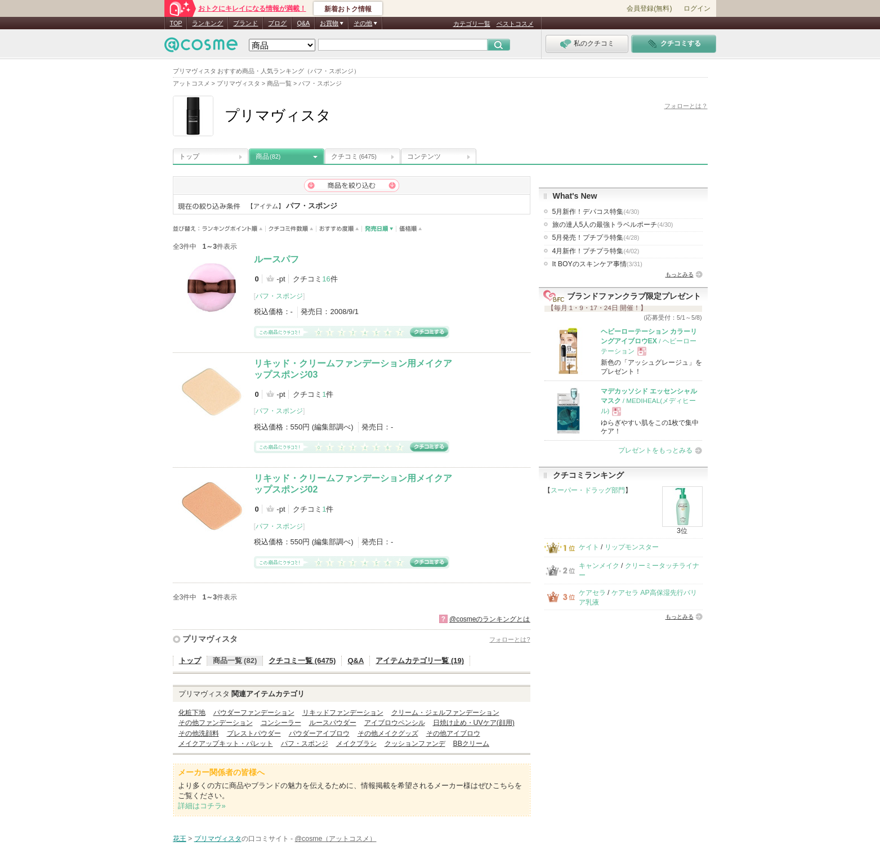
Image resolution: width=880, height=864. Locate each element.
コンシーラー (281, 723)
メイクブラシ (356, 743)
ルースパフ (276, 259)
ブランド (245, 23)
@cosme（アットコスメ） (336, 839)
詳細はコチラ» (202, 806)
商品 (268, 156)
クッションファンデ (415, 743)
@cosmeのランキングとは (489, 619)
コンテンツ (424, 156)
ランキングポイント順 (234, 229)
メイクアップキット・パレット (225, 743)
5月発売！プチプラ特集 (596, 237)
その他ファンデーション (215, 723)
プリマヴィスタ (210, 638)
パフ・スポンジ (279, 296)
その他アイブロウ (453, 733)
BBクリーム (471, 743)
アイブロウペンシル (394, 723)
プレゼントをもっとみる (655, 450)
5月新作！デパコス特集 (596, 212)
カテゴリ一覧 (471, 23)
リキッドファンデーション (342, 713)
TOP (176, 23)
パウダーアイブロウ (319, 733)
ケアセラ (592, 593)
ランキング (207, 23)
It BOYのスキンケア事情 (597, 264)
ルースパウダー (332, 723)
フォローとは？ (686, 105)
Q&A (303, 23)
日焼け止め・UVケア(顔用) (474, 723)
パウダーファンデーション (253, 713)
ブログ (277, 23)
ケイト (589, 547)
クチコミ (354, 156)
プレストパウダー (254, 733)
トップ (189, 156)
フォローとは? (509, 639)
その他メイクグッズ (388, 733)
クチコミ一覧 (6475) (302, 660)
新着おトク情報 (348, 9)
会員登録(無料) (649, 8)
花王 (179, 839)
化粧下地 (192, 713)
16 (326, 279)
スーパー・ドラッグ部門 (588, 490)
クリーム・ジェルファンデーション (445, 713)
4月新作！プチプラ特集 (596, 251)
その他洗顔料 (198, 733)
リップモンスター (632, 547)
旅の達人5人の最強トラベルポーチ (612, 225)
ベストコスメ (515, 23)
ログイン (697, 8)
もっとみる (679, 274)
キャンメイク (599, 566)
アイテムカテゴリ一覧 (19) (420, 660)
